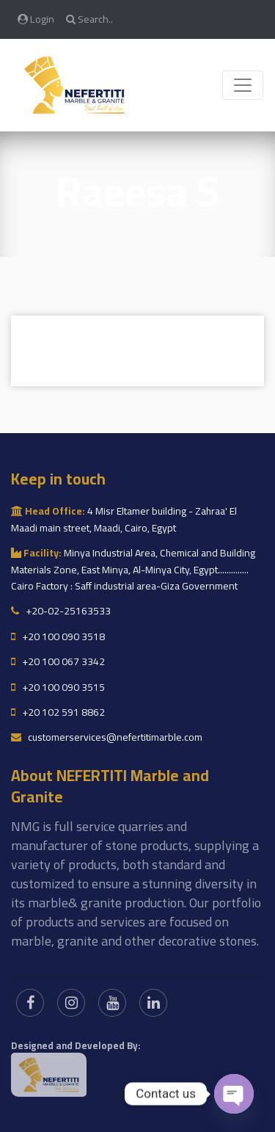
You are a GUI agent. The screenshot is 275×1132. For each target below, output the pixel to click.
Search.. (89, 19)
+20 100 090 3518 (58, 636)
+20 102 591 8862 (58, 712)
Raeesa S (137, 191)
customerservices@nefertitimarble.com (106, 737)
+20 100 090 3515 (58, 687)
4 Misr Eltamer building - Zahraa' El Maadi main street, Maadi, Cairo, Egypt (124, 519)
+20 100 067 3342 (58, 661)
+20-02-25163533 (61, 610)
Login (36, 19)
